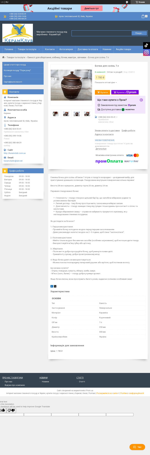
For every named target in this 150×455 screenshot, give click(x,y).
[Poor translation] (11, 410)
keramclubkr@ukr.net (13, 161)
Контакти (50, 49)
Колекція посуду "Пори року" (17, 70)
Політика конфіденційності (132, 393)
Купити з (126, 92)
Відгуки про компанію (15, 385)
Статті (82, 381)
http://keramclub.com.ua (15, 153)
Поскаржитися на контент (108, 393)
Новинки (107, 49)
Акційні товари (123, 49)
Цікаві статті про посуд (15, 65)
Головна (9, 49)
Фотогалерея (66, 49)
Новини (45, 381)
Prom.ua (89, 390)
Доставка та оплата (88, 49)
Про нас (7, 76)
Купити (104, 92)
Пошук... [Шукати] (139, 33)
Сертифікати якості (13, 82)
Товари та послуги (27, 49)
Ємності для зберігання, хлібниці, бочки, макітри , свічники (56, 57)
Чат (137, 447)
